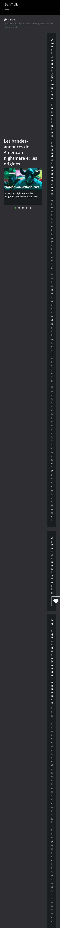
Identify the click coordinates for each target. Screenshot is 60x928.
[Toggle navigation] (7, 11)
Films (13, 19)
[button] (15, 207)
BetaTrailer (12, 4)
